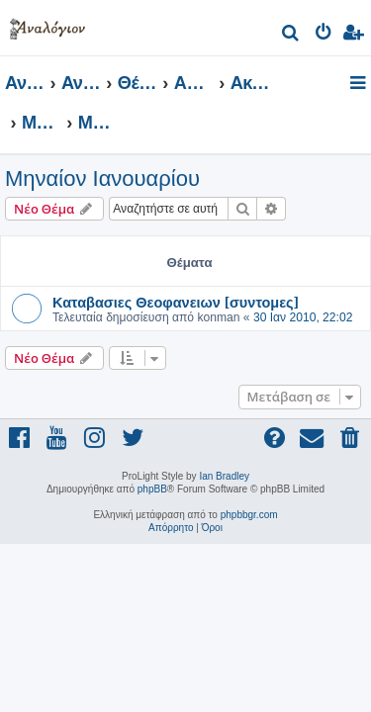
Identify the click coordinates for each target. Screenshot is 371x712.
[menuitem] (291, 35)
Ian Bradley (224, 476)
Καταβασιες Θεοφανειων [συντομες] (175, 302)
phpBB (152, 489)
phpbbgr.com (249, 514)
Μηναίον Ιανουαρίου (102, 178)
